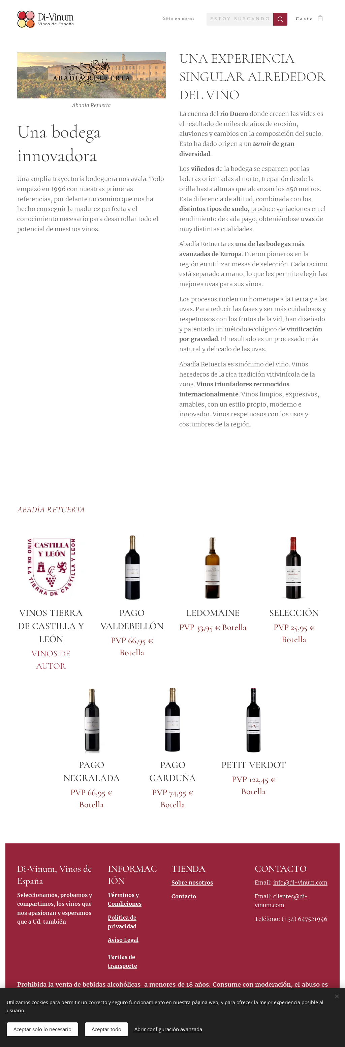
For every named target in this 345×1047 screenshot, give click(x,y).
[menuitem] (173, 19)
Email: (264, 896)
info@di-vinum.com (300, 882)
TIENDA (188, 868)
